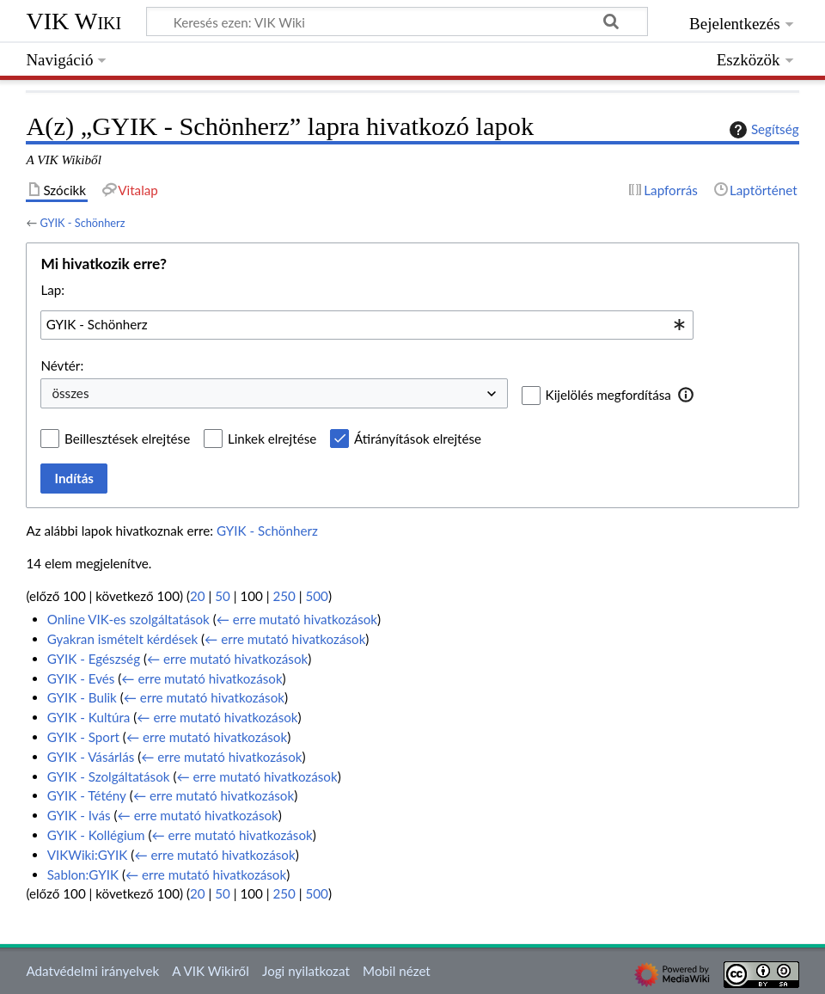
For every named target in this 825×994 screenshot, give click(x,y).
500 (316, 596)
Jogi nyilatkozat (306, 971)
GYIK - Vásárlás (91, 756)
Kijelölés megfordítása (608, 394)
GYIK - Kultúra (89, 717)
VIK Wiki (73, 21)
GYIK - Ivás (79, 815)
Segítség (762, 129)
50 (222, 596)
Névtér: (61, 365)
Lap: (52, 290)
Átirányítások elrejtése (417, 438)
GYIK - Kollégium (96, 835)
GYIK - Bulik (82, 697)
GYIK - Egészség (93, 658)
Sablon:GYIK (83, 874)
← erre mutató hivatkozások (297, 619)
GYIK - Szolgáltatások (108, 776)
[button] (686, 394)
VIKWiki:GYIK (87, 854)
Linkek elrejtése (272, 438)
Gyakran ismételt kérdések (122, 639)
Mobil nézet (397, 971)
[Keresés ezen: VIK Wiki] (397, 21)
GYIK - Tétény (86, 795)
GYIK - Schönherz (82, 223)
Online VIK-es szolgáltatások (128, 619)
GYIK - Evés (81, 678)
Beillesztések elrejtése (127, 438)
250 (283, 596)
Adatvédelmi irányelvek (92, 971)
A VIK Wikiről (210, 971)
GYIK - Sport (83, 737)
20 (197, 596)
